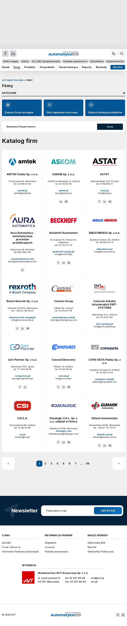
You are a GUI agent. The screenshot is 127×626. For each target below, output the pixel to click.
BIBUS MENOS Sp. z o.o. (104, 232)
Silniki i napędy (10, 61)
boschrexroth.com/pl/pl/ (22, 317)
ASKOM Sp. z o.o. (63, 174)
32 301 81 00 (65, 183)
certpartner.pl (22, 376)
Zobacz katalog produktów (105, 108)
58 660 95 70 (106, 242)
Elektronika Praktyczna (101, 551)
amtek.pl (22, 190)
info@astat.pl (104, 193)
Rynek (5, 67)
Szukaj (110, 127)
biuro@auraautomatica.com (22, 261)
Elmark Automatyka (104, 418)
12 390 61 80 (24, 427)
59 (87, 463)
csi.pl (22, 434)
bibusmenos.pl (105, 249)
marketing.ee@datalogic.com (64, 433)
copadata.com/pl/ (104, 379)
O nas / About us (11, 547)
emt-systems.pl (104, 324)
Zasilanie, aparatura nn (75, 61)
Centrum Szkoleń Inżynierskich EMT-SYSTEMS (104, 304)
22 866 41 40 (24, 183)
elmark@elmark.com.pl (104, 437)
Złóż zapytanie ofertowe (62, 108)
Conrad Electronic (63, 359)
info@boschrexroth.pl (22, 320)
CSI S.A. (22, 418)
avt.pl (94, 581)
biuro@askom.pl (63, 193)
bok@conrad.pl (63, 378)
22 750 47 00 (65, 245)
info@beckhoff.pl (63, 254)
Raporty (87, 67)
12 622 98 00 (65, 369)
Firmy (16, 67)
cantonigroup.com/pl (63, 317)
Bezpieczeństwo (115, 61)
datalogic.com (63, 431)
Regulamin (50, 542)
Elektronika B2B (96, 542)
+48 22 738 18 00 (24, 310)
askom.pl (63, 190)
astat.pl (104, 190)
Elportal (92, 547)
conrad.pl (63, 376)
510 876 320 (106, 317)
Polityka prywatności (56, 551)
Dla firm (118, 67)
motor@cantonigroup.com (63, 320)
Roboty (25, 61)
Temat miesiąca (68, 67)
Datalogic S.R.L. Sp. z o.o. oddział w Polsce (63, 420)
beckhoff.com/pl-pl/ (63, 251)
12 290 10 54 (106, 372)
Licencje (49, 547)
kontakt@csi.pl (22, 437)
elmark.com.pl (104, 434)
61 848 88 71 (106, 183)
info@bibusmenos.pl (104, 251)
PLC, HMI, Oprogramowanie (46, 61)
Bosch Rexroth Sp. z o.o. (22, 301)
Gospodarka (47, 67)
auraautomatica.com (22, 258)
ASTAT (104, 174)
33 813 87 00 (65, 310)
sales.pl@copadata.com (104, 381)
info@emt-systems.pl (104, 326)
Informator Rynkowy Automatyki (20, 551)
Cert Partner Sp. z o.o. (22, 359)
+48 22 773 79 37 (106, 427)
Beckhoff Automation (63, 232)
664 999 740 (24, 252)
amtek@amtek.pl (22, 193)
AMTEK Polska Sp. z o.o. (22, 174)
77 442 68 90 (24, 369)
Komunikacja (97, 61)
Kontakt (6, 542)
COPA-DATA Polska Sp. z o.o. (105, 361)
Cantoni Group (63, 301)
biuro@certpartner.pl (22, 378)
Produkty (29, 67)
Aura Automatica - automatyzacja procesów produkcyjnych (22, 237)
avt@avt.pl (97, 578)
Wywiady (101, 67)
